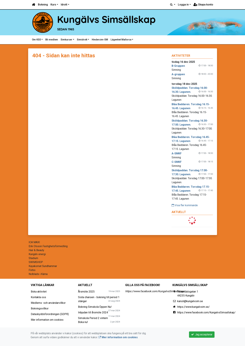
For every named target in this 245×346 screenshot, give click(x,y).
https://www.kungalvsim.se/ (193, 306)
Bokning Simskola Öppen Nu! (95, 306)
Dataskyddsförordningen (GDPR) (50, 314)
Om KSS (36, 39)
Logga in (183, 4)
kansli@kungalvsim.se (190, 301)
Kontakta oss (38, 297)
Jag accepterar (201, 334)
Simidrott (82, 39)
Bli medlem (51, 39)
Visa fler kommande (185, 205)
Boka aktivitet (39, 291)
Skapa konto (203, 4)
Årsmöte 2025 (86, 291)
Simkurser (66, 39)
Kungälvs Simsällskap (108, 19)
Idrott (64, 4)
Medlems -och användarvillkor (48, 302)
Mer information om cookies (47, 319)
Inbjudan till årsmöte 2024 (93, 312)
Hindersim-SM (100, 39)
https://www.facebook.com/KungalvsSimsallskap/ (155, 291)
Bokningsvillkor (40, 308)
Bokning (43, 4)
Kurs (53, 4)
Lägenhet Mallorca (121, 39)
